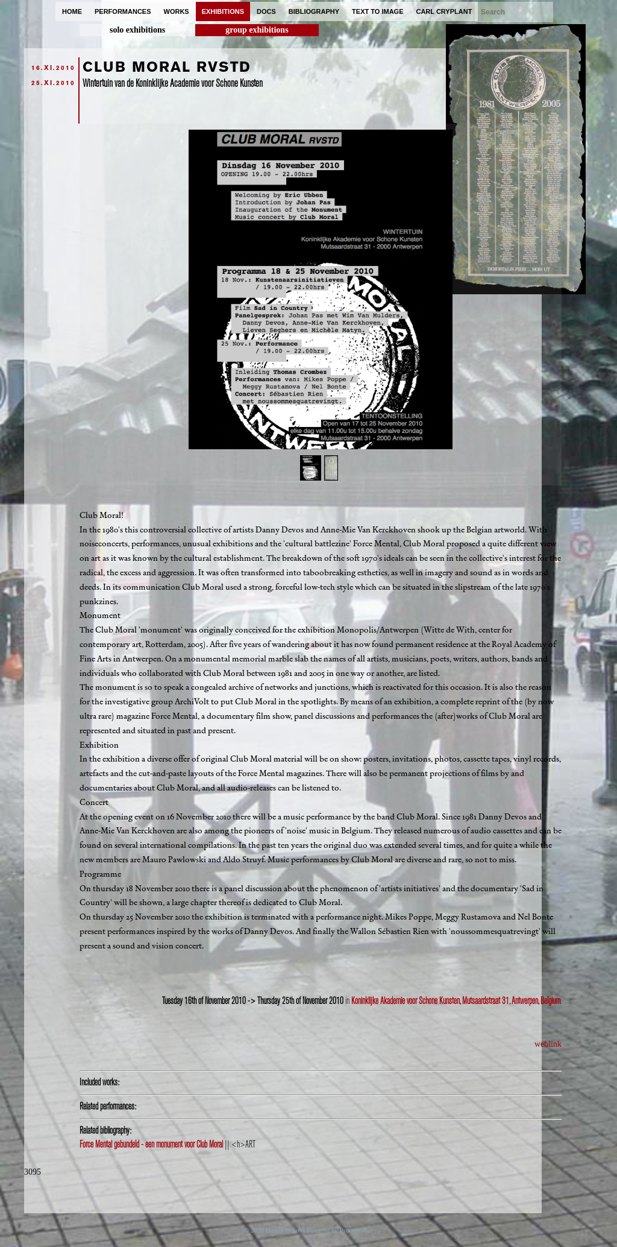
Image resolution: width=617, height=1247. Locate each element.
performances (123, 11)
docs (266, 11)
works (176, 11)
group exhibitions (256, 29)
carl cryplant (444, 11)
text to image (377, 11)
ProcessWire (356, 1230)
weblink (548, 1044)
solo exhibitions (137, 29)
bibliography (314, 11)
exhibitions (223, 11)
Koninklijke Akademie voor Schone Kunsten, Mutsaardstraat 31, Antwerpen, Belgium (455, 1001)
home (72, 11)
